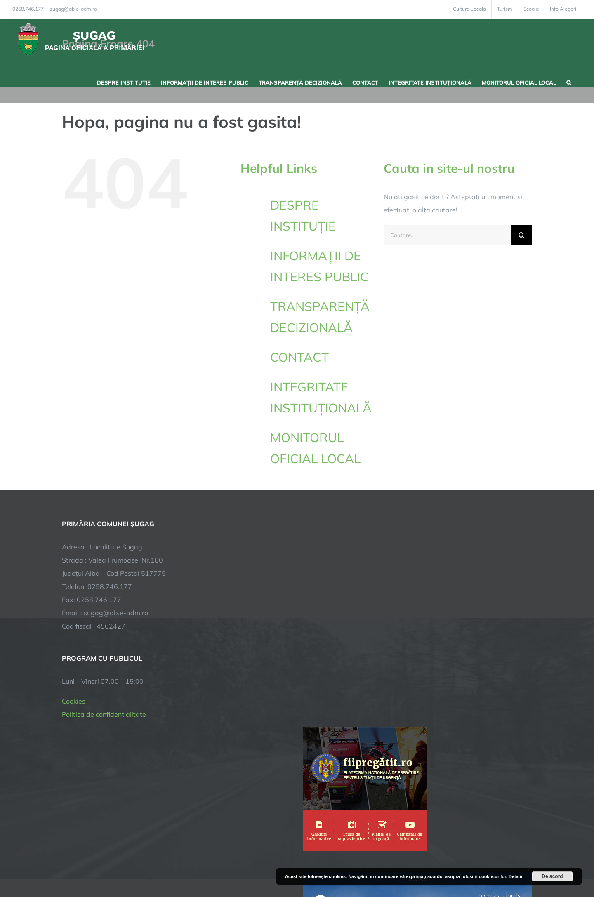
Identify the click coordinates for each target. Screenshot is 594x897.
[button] (568, 82)
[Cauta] (522, 235)
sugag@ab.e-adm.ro (73, 9)
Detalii (515, 876)
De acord (552, 876)
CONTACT (299, 357)
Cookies (73, 701)
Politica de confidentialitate (104, 714)
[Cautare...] (448, 235)
